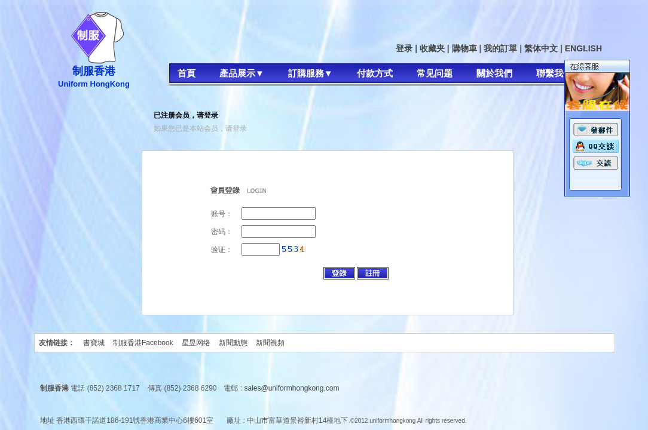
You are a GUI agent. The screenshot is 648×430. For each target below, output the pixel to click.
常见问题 (435, 73)
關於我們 (494, 73)
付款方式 (375, 73)
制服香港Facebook (143, 343)
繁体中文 (541, 48)
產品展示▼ (241, 73)
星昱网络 (196, 343)
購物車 (464, 48)
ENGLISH (583, 48)
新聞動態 (233, 343)
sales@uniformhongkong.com (292, 388)
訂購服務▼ (310, 73)
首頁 (186, 73)
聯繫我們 (554, 73)
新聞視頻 (270, 343)
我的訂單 (500, 48)
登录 (404, 48)
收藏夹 (432, 48)
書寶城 (94, 343)
